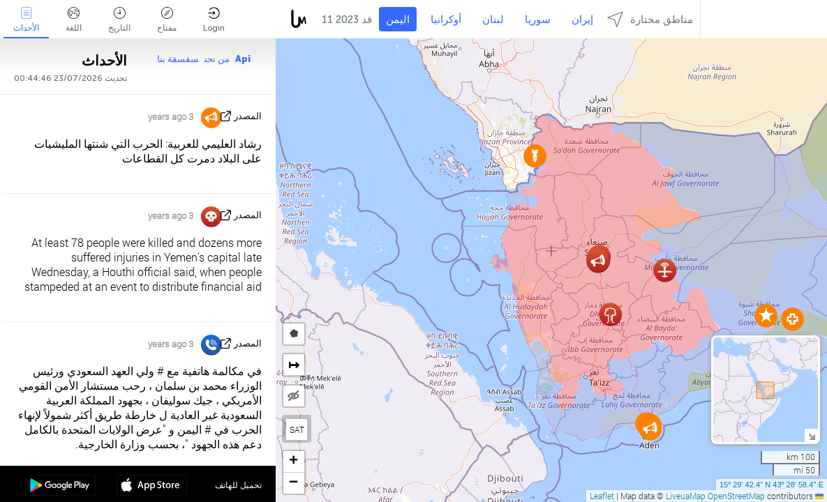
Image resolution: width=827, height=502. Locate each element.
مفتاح (167, 20)
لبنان (493, 19)
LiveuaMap (686, 495)
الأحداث (26, 20)
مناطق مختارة (650, 19)
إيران (582, 19)
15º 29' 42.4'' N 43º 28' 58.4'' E (772, 484)
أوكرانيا (446, 19)
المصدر (248, 116)
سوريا (538, 19)
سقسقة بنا (178, 59)
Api (243, 59)
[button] (766, 315)
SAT (297, 429)
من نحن (217, 59)
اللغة (74, 20)
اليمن (398, 19)
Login (214, 20)
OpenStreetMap (736, 495)
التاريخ (119, 20)
